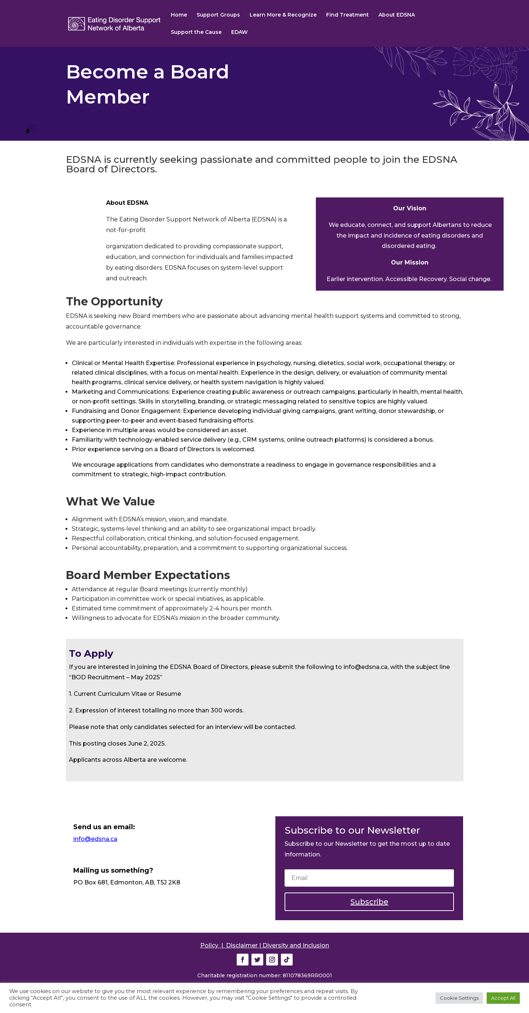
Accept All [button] (503, 998)
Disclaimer (242, 945)
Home (179, 15)
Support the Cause (196, 32)
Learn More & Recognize (283, 15)
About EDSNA (396, 15)
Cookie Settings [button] (459, 998)
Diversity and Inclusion (295, 945)
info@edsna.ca (95, 838)
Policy (209, 945)
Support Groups (218, 15)
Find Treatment (347, 15)
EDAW (239, 32)
